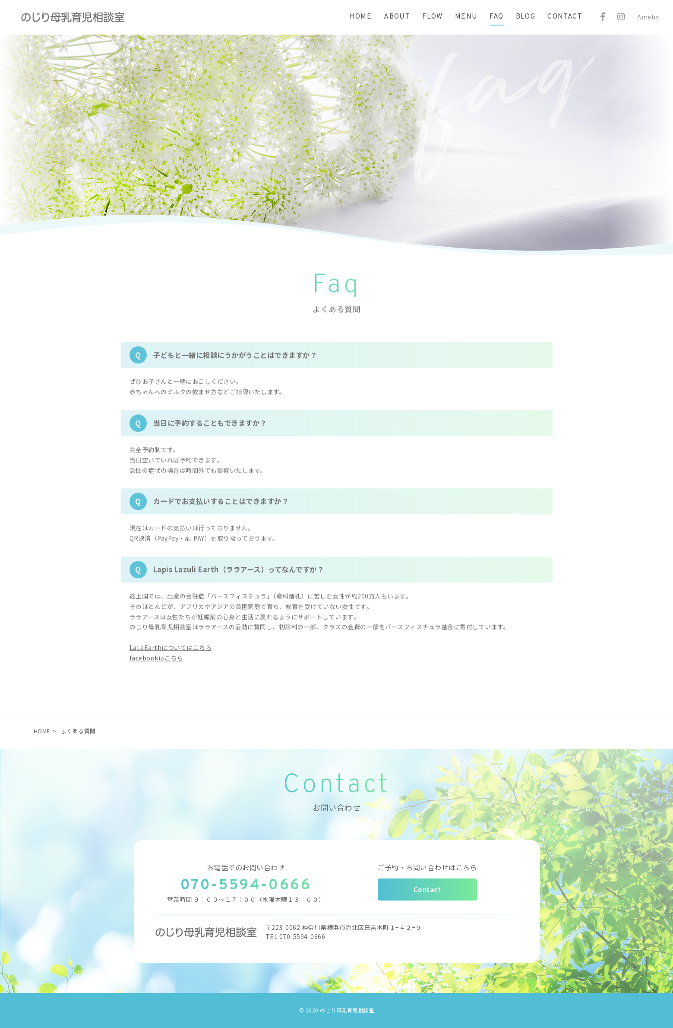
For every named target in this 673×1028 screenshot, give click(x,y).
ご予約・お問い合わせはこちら (427, 867)
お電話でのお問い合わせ (246, 867)
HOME (42, 731)
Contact (427, 889)
